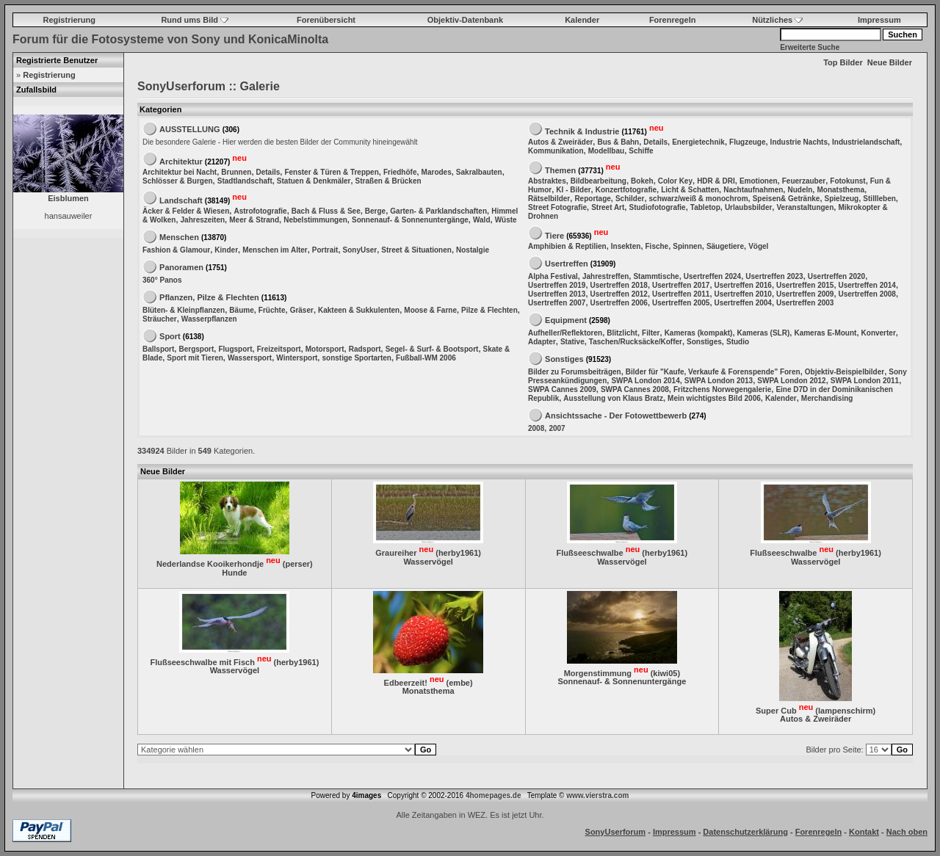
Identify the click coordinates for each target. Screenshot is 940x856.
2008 (536, 428)
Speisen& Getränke (786, 199)
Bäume (241, 310)
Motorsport (325, 349)
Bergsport (196, 349)
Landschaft (181, 199)
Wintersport (296, 358)
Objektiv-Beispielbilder (844, 372)
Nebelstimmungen (315, 220)
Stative (572, 342)
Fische (657, 246)
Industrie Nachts (799, 142)
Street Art (607, 207)
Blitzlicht (622, 333)
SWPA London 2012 (791, 381)
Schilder (629, 199)
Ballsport (158, 349)
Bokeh (642, 181)
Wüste (506, 220)
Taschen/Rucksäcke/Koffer (635, 342)
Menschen (179, 237)
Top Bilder (843, 62)
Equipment (566, 320)
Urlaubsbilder (748, 207)
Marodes (437, 172)
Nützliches (777, 19)
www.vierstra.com (597, 795)
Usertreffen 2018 (619, 285)
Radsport (365, 349)
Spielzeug (842, 199)
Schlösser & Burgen (177, 181)
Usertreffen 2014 (867, 285)
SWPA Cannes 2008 (635, 389)
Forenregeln (672, 19)
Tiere (554, 235)
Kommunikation (556, 151)
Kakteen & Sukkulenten (359, 310)
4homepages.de (493, 795)
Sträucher (159, 319)
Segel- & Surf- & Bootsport (432, 349)
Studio (737, 342)
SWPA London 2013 (718, 381)
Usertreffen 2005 (680, 303)
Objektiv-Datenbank (465, 19)
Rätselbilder (549, 199)
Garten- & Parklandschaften (438, 211)
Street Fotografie (557, 207)
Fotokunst (847, 181)
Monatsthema (840, 190)
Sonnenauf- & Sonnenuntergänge (410, 220)
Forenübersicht (326, 19)
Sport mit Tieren (195, 358)
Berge (375, 211)
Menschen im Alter (275, 250)
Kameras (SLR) (763, 333)
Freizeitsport (279, 349)
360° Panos (161, 280)
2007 (557, 428)
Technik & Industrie (582, 130)
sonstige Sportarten (356, 358)
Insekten (626, 246)
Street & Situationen (416, 250)
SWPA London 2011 (865, 381)
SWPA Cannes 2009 (562, 389)
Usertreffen (566, 263)
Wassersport (250, 358)
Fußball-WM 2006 (426, 358)
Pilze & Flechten (489, 310)
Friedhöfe (400, 172)
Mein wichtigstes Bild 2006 (714, 398)
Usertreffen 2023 (774, 276)
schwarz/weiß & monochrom (698, 199)
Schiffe (641, 151)
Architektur (181, 160)
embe (459, 682)
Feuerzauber (803, 181)
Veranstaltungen (805, 207)
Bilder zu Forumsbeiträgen (574, 372)
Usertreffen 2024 (712, 276)
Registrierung (69, 19)
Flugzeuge (747, 142)
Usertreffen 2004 (743, 303)
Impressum (879, 19)
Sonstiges (704, 342)
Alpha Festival (553, 276)
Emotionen (759, 181)
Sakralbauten (479, 172)
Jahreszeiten (203, 220)
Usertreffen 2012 (619, 294)
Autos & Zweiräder (560, 142)
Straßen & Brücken (388, 181)
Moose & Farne (430, 310)
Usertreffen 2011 (680, 294)
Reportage (592, 199)
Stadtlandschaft (244, 181)
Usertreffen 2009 (805, 294)
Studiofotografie (657, 207)
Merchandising (827, 398)
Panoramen (181, 267)
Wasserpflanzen (209, 319)
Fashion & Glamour (176, 250)
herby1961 (458, 552)
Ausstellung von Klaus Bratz (613, 398)
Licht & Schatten (690, 190)
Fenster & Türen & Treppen (331, 172)
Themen (560, 169)
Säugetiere (725, 246)
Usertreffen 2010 (743, 294)
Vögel (758, 246)
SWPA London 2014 (645, 381)
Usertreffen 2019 (556, 285)
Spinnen (687, 246)
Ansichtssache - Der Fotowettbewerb (616, 415)
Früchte (272, 310)
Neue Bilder (889, 62)
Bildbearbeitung (598, 181)
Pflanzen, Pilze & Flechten (209, 297)
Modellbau (606, 151)
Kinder (226, 250)
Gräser (302, 310)
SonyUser (360, 250)
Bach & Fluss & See (326, 211)
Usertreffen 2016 (743, 285)
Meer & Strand (254, 220)
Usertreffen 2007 (556, 303)
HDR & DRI (716, 181)
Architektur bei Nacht (179, 172)
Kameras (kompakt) (699, 333)
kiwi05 (665, 672)
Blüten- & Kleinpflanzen (183, 310)
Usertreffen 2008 (867, 294)
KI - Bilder (573, 190)
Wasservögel (427, 561)
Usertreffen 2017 (680, 285)
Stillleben (879, 199)
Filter (650, 333)
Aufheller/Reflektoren (565, 333)
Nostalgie (472, 250)
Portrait (325, 250)
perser (297, 563)
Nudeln (799, 190)
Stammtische (656, 276)
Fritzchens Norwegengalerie (722, 389)
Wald (482, 220)
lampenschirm (845, 710)
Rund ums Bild (194, 19)
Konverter (878, 333)
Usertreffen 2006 (619, 303)
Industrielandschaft (866, 142)
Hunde (234, 572)
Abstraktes (547, 181)
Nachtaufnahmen (753, 190)
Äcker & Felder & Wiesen (185, 211)
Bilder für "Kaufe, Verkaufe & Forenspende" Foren (713, 372)
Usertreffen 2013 (556, 294)
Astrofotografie (260, 211)
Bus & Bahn (618, 142)
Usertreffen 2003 (805, 303)
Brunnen (236, 172)
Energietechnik (698, 142)
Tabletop (705, 207)
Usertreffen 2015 (805, 285)
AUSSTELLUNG (189, 129)
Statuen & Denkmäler (314, 181)
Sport (170, 336)
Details (268, 172)
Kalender (582, 19)
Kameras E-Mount (825, 333)
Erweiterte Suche (809, 47)
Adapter (542, 342)
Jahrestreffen (605, 276)
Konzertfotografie (626, 190)
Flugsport (235, 349)
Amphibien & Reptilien (567, 246)
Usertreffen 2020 (836, 276)
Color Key (675, 181)
